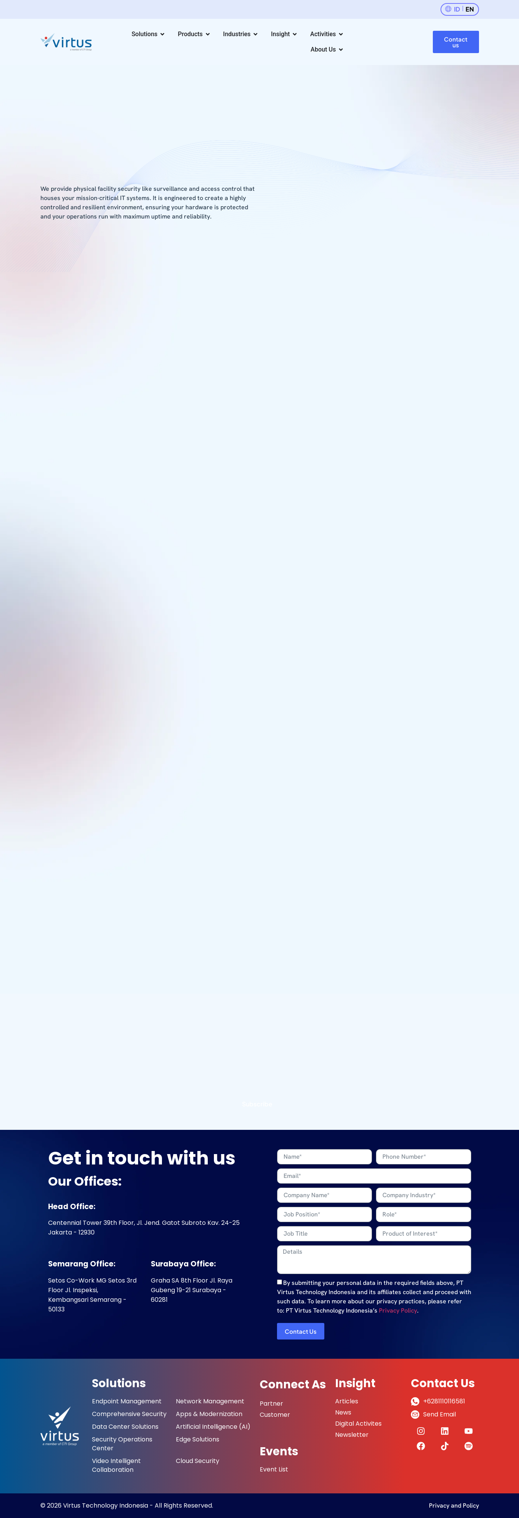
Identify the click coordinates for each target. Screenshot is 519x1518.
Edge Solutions (197, 1439)
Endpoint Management (127, 1401)
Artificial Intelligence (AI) (213, 1426)
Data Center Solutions (125, 1426)
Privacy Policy (398, 1310)
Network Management (210, 1401)
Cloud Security (197, 1460)
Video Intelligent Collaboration (116, 1465)
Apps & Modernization (209, 1414)
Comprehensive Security (129, 1414)
